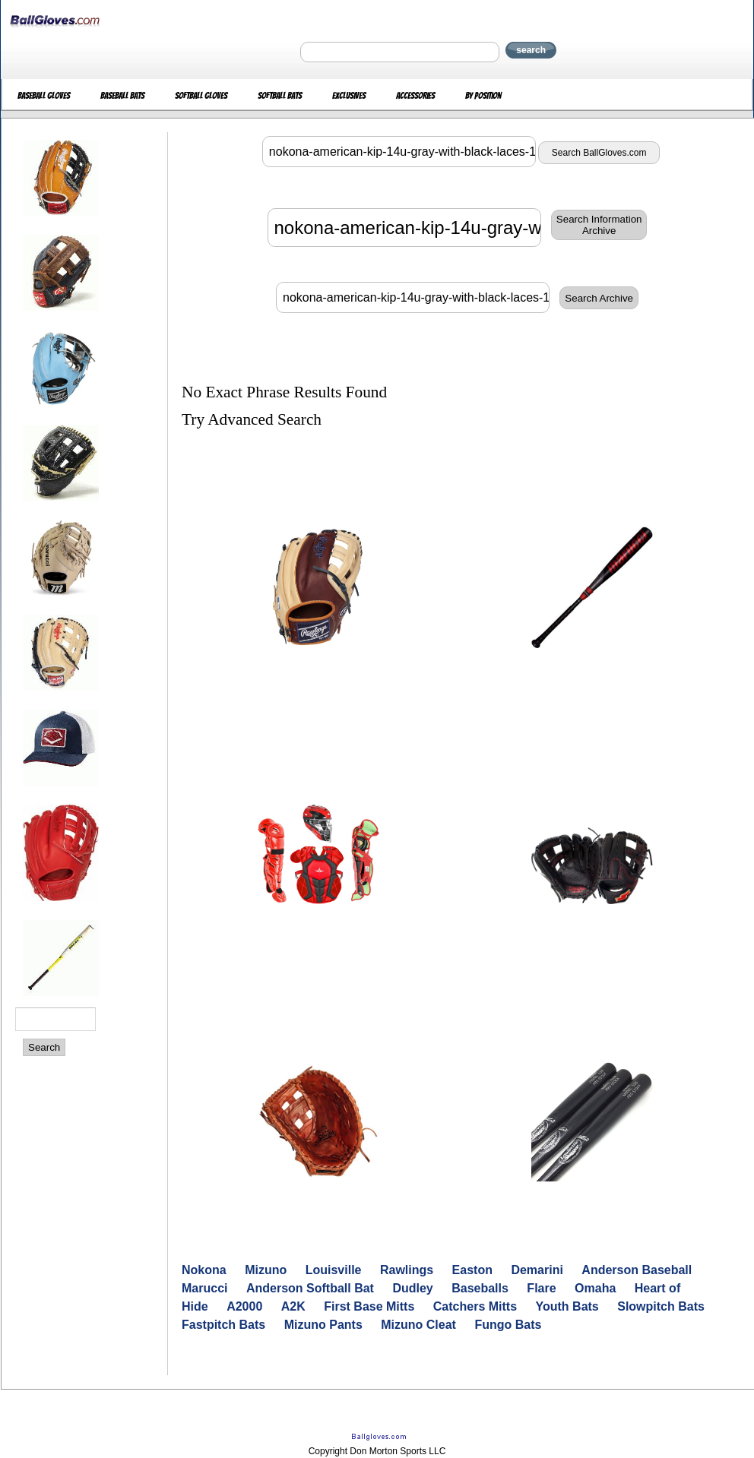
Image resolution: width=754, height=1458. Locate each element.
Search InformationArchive (599, 224)
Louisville (334, 1269)
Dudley (412, 1288)
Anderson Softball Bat (310, 1288)
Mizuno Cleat (418, 1324)
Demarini (536, 1269)
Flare (541, 1288)
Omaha (595, 1288)
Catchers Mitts (475, 1306)
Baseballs (479, 1288)
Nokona (204, 1269)
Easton (472, 1269)
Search (44, 1047)
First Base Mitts (369, 1306)
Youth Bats (567, 1306)
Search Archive (599, 298)
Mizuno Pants (323, 1324)
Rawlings (406, 1269)
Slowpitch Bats (661, 1306)
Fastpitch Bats (223, 1324)
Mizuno (266, 1269)
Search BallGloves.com (599, 152)
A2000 (244, 1306)
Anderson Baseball (636, 1269)
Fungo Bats (507, 1324)
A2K (293, 1306)
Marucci (204, 1288)
